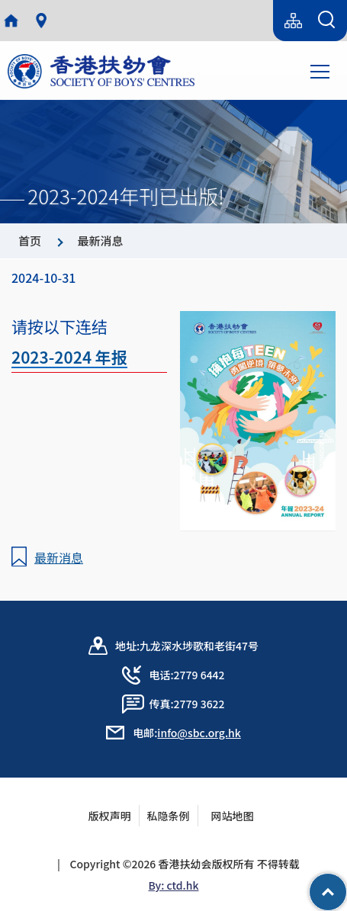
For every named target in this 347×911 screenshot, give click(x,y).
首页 (29, 241)
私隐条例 (168, 815)
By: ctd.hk (174, 885)
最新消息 (100, 241)
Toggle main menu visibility (321, 70)
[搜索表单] (326, 20)
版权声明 (109, 815)
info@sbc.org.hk (198, 732)
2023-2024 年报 (69, 356)
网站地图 (237, 815)
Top (346, 884)
